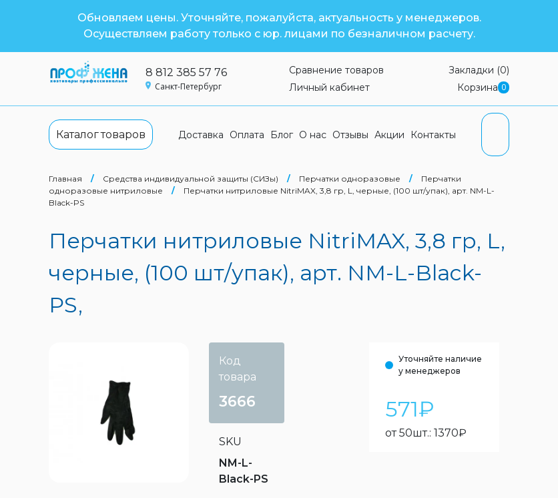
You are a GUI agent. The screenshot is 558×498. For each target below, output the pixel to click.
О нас (312, 135)
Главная (65, 179)
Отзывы (350, 135)
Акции (389, 135)
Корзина (483, 87)
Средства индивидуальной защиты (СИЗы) (190, 179)
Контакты (433, 135)
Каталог (101, 135)
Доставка (201, 135)
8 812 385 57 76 (186, 72)
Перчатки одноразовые (349, 179)
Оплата (247, 135)
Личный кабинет (329, 87)
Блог (281, 135)
